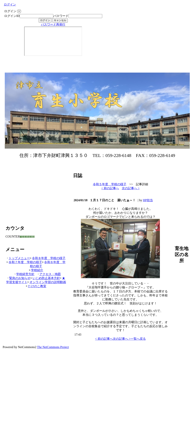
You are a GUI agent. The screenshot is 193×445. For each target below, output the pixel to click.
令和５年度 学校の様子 (109, 184)
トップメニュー (18, 258)
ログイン (10, 4)
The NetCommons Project (53, 347)
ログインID (12, 15)
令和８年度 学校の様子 (47, 258)
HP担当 (148, 200)
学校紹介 (36, 270)
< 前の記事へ (110, 188)
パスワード (61, 15)
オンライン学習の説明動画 (46, 282)
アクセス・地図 (49, 274)
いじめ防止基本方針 (45, 278)
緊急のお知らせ (18, 278)
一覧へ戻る (138, 338)
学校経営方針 (24, 274)
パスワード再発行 (53, 24)
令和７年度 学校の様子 (24, 262)
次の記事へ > (131, 188)
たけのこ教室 (36, 286)
